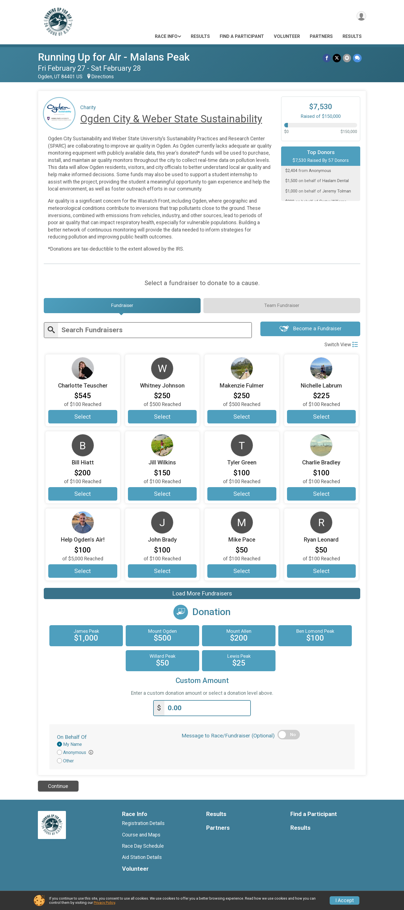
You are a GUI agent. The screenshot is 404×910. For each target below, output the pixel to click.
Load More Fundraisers (202, 596)
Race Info (166, 36)
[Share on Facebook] (327, 58)
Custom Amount (202, 683)
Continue (58, 788)
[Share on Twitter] (337, 58)
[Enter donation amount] (207, 710)
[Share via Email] (347, 58)
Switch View (341, 346)
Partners (321, 36)
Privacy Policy (104, 902)
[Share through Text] (357, 58)
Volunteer (287, 36)
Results (200, 36)
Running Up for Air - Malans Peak (114, 57)
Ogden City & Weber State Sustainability (171, 119)
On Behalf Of (72, 739)
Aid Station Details (142, 859)
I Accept (344, 900)
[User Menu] (361, 16)
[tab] (122, 306)
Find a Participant (242, 36)
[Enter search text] (154, 331)
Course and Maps (141, 836)
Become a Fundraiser (310, 331)
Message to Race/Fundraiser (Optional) (228, 737)
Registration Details (143, 825)
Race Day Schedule (143, 848)
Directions (102, 76)
